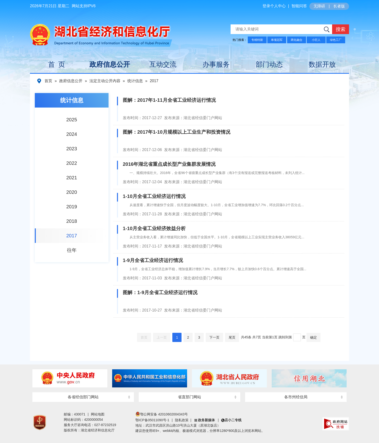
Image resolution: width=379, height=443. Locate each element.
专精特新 (257, 40)
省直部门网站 (189, 397)
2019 (71, 206)
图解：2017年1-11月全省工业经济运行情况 (169, 100)
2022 (71, 163)
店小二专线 (233, 420)
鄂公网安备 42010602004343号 (161, 414)
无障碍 (319, 6)
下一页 (214, 337)
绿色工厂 (336, 40)
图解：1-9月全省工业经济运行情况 (160, 292)
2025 (71, 119)
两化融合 (296, 40)
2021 (71, 177)
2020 (71, 192)
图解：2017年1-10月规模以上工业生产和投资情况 (176, 132)
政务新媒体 (206, 420)
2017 (154, 81)
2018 (71, 221)
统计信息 (135, 81)
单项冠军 (277, 40)
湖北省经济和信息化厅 (100, 31)
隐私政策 (182, 420)
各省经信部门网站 (83, 397)
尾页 (232, 337)
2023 (71, 148)
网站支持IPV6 (84, 6)
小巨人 (316, 40)
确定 (313, 337)
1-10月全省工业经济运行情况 (154, 196)
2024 (71, 134)
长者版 (339, 6)
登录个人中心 (274, 6)
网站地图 (97, 414)
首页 (48, 81)
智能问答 (299, 6)
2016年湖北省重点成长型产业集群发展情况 (169, 164)
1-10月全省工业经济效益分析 (154, 228)
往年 (72, 250)
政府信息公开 (70, 81)
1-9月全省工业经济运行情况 (153, 260)
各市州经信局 (295, 397)
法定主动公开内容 (104, 81)
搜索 (340, 29)
